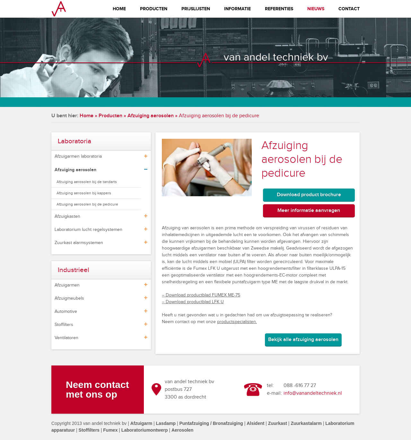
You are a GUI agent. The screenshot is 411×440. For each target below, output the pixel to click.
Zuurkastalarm (306, 423)
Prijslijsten (195, 9)
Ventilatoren (66, 337)
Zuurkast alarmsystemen (79, 242)
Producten (153, 9)
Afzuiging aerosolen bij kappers (84, 193)
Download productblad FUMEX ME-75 (202, 295)
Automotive (66, 311)
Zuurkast (277, 423)
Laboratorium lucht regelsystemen (88, 229)
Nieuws (315, 9)
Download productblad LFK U (194, 301)
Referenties (279, 9)
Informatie (237, 9)
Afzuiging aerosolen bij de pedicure (87, 204)
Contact (349, 9)
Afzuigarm (141, 423)
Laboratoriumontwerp (144, 430)
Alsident (255, 423)
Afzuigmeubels (69, 298)
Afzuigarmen (67, 285)
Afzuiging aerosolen (150, 116)
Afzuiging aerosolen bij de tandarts (87, 182)
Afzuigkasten (67, 216)
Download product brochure (309, 195)
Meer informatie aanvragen (308, 210)
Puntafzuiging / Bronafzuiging (211, 423)
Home (119, 9)
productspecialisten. (237, 321)
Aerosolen (182, 430)
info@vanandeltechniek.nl (313, 393)
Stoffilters (64, 324)
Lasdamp (166, 423)
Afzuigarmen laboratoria (78, 156)
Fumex (110, 430)
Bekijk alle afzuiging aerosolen (303, 340)
